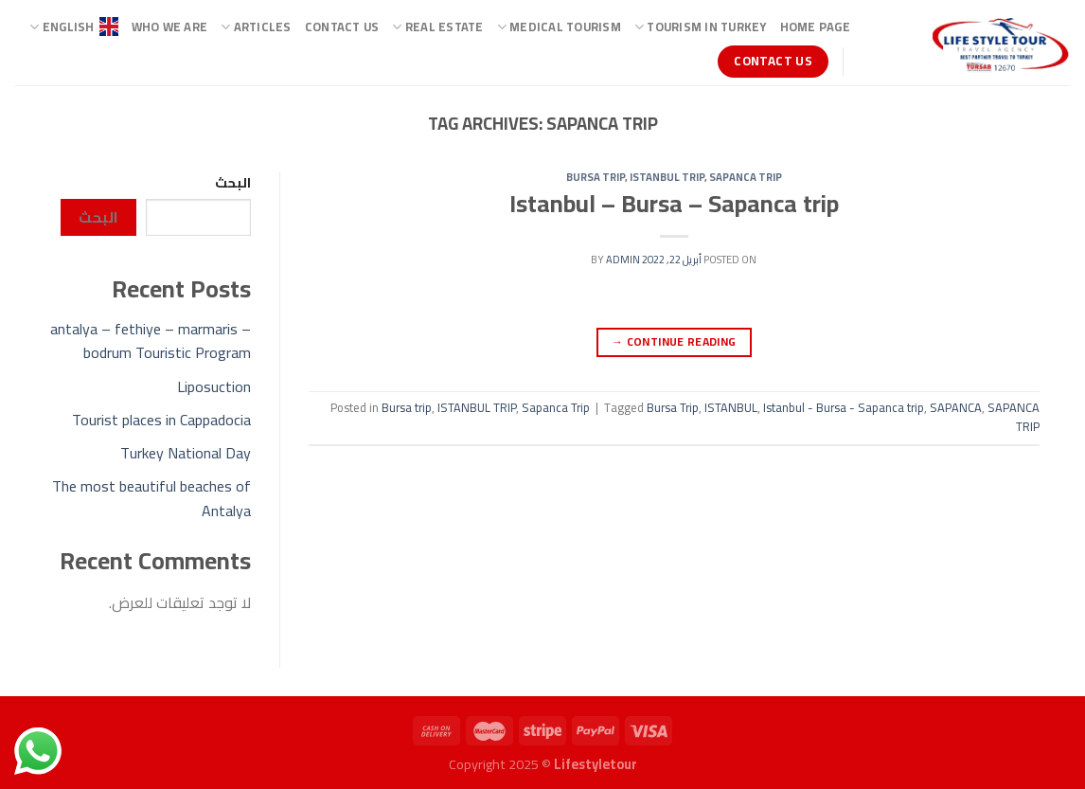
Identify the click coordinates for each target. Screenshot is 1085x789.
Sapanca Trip (745, 177)
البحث (233, 182)
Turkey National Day (185, 453)
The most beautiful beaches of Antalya (151, 498)
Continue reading (674, 341)
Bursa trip (595, 177)
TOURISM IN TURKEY (700, 26)
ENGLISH (73, 26)
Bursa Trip (673, 407)
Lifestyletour (595, 764)
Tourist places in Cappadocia (161, 419)
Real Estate (437, 26)
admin (623, 259)
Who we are (170, 26)
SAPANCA (956, 407)
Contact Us (342, 26)
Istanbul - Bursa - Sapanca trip (843, 407)
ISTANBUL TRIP (667, 177)
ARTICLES (256, 26)
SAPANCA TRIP (1013, 417)
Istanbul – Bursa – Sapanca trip (674, 203)
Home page (815, 26)
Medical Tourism (559, 26)
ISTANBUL (730, 407)
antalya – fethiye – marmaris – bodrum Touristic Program (150, 341)
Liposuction (214, 386)
